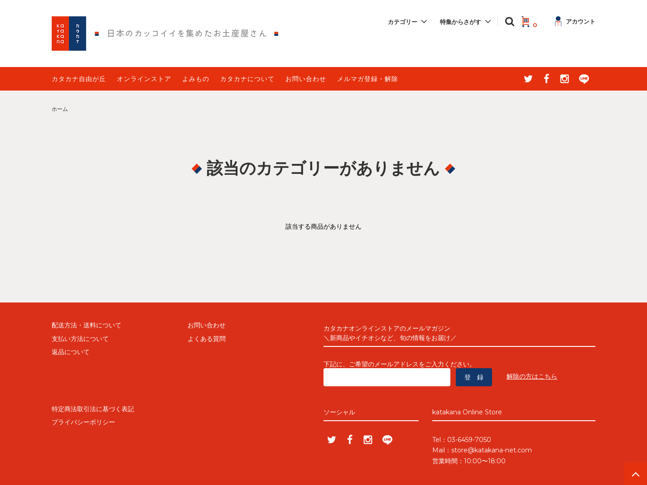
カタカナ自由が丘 (79, 79)
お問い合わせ (305, 79)
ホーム (60, 109)
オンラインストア (144, 79)
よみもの (195, 79)
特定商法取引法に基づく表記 (93, 409)
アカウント (575, 21)
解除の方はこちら (532, 376)
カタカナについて (247, 79)
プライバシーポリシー (83, 422)
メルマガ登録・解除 (367, 79)
